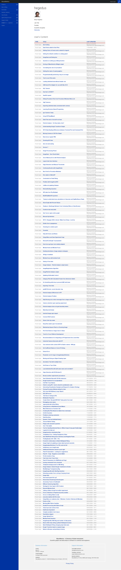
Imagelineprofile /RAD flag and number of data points (57, 520)
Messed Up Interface (48, 216)
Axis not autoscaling (48, 144)
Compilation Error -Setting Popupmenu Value (55, 434)
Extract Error (46, 351)
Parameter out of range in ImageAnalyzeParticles (56, 355)
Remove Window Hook (49, 488)
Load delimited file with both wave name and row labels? (58, 368)
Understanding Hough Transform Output (54, 126)
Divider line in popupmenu (50, 223)
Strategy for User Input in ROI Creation (53, 486)
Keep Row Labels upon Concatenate (52, 323)
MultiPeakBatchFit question (50, 195)
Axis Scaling (46, 44)
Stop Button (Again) (48, 514)
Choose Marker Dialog (49, 421)
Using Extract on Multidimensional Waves (54, 406)
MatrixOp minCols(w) (48, 310)
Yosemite (45, 230)
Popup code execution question (51, 423)
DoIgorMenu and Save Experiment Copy (53, 237)
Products (4, 4)
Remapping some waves (49, 402)
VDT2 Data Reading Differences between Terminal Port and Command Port (63, 130)
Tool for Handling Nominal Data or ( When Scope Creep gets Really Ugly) (62, 428)
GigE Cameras (47, 102)
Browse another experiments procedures (54, 375)
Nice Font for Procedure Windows (52, 171)
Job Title (36, 23)
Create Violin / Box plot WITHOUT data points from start (58, 400)
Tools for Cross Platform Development (53, 334)
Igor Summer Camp (48, 112)
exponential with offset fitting (51, 404)
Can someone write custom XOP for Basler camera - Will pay (59, 344)
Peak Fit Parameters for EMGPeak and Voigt (54, 460)
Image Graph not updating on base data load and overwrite (58, 443)
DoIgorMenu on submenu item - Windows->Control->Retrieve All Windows (62, 499)
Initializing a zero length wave (51, 447)
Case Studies (4, 15)
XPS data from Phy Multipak (50, 192)
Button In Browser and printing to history (54, 529)
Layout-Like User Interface (50, 161)
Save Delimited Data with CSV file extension (54, 378)
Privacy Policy (70, 563)
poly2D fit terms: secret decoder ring (53, 289)
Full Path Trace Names (49, 382)
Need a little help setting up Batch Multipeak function (57, 522)
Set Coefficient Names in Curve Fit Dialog (54, 348)
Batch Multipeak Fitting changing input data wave (56, 525)
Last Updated (91, 41)
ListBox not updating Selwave (51, 185)
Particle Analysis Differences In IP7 (52, 292)
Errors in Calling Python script (51, 494)
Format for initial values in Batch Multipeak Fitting (56, 441)
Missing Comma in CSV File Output (52, 133)
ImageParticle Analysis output (51, 272)
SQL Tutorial (46, 88)
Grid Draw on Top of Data (49, 365)
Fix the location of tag (49, 456)
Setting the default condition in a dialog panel (55, 54)
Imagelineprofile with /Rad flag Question (53, 471)
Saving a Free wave (48, 261)
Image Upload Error (48, 516)
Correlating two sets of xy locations (52, 67)
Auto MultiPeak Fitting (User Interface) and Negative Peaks (59, 436)
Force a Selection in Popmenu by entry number (55, 492)
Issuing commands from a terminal (52, 462)
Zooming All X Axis (48, 140)
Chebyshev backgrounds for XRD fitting (53, 464)
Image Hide (46, 475)
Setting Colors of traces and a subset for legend (56, 50)
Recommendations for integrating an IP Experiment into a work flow (61, 337)
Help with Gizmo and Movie (50, 234)
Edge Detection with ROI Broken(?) (52, 372)
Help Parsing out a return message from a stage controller (58, 299)
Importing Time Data (48, 285)
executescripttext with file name (51, 497)
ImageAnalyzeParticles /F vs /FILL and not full (55, 445)
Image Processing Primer (50, 150)
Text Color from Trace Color (50, 458)
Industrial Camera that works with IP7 (53, 341)
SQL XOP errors (47, 393)
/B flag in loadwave (48, 254)
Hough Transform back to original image (54, 527)
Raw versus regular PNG (49, 137)
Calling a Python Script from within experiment (55, 490)
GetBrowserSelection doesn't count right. (54, 449)
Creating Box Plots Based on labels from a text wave (57, 410)
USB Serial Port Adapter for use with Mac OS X (55, 85)
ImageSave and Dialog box (50, 57)
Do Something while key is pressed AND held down (56, 282)
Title (44, 41)
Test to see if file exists (49, 78)
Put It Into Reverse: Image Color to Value (54, 330)
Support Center (5, 20)
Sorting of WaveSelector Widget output (53, 64)
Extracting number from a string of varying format (56, 473)
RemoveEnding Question (49, 189)
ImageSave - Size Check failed (51, 154)
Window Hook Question (49, 518)
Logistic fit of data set (49, 430)
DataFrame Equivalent (49, 510)
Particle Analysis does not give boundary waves (55, 306)
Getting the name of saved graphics (52, 71)
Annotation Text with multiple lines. (52, 362)
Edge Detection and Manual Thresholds (53, 164)
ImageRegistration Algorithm (50, 268)
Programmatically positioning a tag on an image (56, 74)
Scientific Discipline (39, 28)
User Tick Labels (47, 426)
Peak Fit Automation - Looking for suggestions (55, 451)
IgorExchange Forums (6, 17)
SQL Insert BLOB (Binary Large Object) (53, 391)
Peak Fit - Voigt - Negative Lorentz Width (54, 454)
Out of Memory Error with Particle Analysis (54, 157)
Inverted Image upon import (50, 313)
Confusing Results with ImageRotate (52, 168)
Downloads (4, 9)
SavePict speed (47, 95)
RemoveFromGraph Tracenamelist (52, 240)
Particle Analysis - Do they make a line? (53, 123)
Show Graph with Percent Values (51, 202)
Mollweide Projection (48, 398)
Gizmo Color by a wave (49, 320)
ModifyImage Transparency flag (51, 469)
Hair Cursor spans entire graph (51, 213)
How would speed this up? (50, 477)
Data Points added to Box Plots (51, 47)
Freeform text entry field (49, 209)
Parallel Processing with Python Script (53, 505)
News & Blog (4, 7)
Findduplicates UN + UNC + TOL (51, 438)
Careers (3, 25)
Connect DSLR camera (49, 317)
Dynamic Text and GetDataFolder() (52, 419)
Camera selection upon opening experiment (55, 303)
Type (36, 41)
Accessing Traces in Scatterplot (51, 482)
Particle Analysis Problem (50, 296)
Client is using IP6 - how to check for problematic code (57, 385)
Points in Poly (46, 501)
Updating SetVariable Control (50, 275)
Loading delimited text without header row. (54, 81)
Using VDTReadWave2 (49, 116)
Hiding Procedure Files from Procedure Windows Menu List (59, 99)
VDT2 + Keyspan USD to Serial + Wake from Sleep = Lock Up (59, 220)
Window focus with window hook (51, 258)
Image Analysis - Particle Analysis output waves (55, 265)
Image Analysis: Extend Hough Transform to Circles (57, 466)
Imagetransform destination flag (51, 432)
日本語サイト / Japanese (7, 22)
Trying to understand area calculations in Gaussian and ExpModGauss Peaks (63, 199)
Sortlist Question (47, 413)
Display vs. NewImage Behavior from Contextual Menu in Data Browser (61, 206)
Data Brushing (47, 417)
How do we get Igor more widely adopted (54, 244)
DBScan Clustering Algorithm (51, 484)
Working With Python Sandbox (51, 503)
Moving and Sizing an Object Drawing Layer (54, 358)
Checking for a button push (50, 227)
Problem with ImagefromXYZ (50, 182)
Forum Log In (113, 1)
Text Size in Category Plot (50, 395)
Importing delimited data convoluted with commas (56, 105)
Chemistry (37, 30)
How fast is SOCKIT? (48, 92)
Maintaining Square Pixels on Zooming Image (55, 327)
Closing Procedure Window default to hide (54, 389)
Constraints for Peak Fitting (50, 178)
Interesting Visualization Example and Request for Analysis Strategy (61, 387)
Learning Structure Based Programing (53, 109)
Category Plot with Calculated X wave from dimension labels (59, 279)
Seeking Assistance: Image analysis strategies (55, 251)
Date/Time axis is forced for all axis (52, 119)
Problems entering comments (51, 415)
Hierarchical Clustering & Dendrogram (53, 479)
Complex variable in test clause (51, 512)
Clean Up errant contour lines (51, 507)
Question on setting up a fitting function (53, 60)
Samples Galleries (6, 12)
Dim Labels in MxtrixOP (49, 175)
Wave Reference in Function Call (51, 408)
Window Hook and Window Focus (51, 247)
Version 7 (45, 147)
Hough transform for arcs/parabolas (52, 380)
